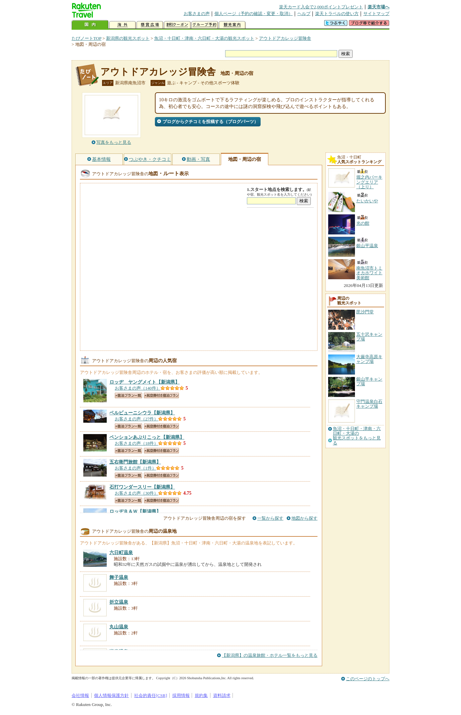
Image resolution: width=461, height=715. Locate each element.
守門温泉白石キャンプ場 (369, 404)
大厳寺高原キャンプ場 (369, 359)
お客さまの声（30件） (136, 493)
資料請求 (221, 695)
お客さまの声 (197, 13)
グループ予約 (204, 25)
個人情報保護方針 (111, 695)
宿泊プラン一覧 (128, 395)
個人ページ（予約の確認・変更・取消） (253, 13)
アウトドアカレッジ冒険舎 (285, 38)
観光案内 (232, 25)
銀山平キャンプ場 (369, 381)
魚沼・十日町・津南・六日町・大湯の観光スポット (204, 38)
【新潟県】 (144, 382)
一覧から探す (270, 518)
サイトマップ (376, 13)
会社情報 (80, 695)
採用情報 (181, 695)
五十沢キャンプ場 (369, 336)
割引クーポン (177, 25)
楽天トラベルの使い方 (337, 13)
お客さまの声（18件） (136, 443)
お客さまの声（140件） (138, 388)
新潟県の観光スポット (128, 38)
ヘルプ (303, 13)
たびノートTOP (86, 38)
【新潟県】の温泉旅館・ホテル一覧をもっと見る (269, 655)
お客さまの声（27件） (136, 418)
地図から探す (304, 518)
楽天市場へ (378, 6)
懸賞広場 (149, 25)
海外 (122, 25)
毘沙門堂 (365, 311)
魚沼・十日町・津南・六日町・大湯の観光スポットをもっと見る (357, 435)
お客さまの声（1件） (135, 468)
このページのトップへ (367, 678)
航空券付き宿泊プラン (161, 395)
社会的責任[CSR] (150, 695)
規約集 (201, 695)
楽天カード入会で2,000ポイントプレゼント (321, 6)
